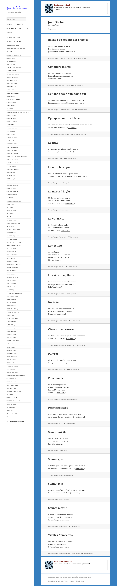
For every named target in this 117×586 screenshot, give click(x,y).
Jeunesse (61, 267)
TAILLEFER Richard (12, 367)
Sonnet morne (57, 508)
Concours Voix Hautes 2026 (17, 29)
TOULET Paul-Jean (12, 373)
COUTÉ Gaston (11, 132)
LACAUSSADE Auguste (13, 230)
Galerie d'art (80, 581)
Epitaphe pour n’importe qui (67, 94)
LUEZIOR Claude (11, 252)
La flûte (53, 142)
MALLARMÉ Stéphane (13, 255)
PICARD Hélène (11, 303)
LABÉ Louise (10, 227)
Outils (9, 34)
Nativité (53, 302)
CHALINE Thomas (12, 109)
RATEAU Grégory (12, 325)
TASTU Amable (11, 370)
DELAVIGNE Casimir (12, 148)
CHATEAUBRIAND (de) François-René (18, 113)
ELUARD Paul (11, 176)
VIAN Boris (10, 395)
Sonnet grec (56, 459)
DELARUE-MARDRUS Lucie (15, 144)
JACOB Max (10, 208)
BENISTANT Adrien (12, 84)
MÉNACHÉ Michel (12, 271)
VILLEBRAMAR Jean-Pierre (14, 402)
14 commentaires (80, 345)
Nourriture (69, 58)
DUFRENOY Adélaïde (13, 170)
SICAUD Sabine (11, 360)
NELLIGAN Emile (11, 284)
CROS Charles (11, 135)
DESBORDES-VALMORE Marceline (17, 157)
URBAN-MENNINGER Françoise (16, 376)
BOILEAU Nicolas (12, 90)
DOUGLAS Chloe (11, 167)
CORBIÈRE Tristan (12, 125)
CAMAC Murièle (11, 103)
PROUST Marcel (11, 306)
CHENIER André (11, 119)
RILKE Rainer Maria (12, 319)
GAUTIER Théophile (12, 192)
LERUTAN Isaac (11, 249)
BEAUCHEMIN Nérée (13, 75)
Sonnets (73, 183)
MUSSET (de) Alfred (12, 278)
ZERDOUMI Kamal (12, 414)
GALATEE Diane (11, 189)
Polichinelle (56, 378)
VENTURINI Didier (12, 383)
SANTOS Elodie (11, 351)
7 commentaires (88, 553)
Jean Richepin (54, 58)
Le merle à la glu (59, 191)
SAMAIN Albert (11, 344)
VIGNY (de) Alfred (12, 398)
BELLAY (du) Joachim (13, 78)
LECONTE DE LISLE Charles (15, 243)
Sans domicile (57, 432)
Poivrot (53, 353)
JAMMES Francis (11, 211)
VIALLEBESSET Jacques (14, 392)
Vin (66, 237)
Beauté (61, 475)
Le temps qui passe (70, 294)
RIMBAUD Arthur (11, 335)
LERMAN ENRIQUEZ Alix (14, 246)
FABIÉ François (11, 179)
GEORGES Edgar (12, 195)
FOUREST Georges (12, 186)
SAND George (11, 348)
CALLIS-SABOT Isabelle (13, 100)
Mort (72, 110)
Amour (61, 183)
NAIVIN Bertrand (11, 281)
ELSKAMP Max (11, 173)
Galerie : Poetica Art (15, 25)
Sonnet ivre (56, 483)
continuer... (69, 51)
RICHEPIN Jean (11, 332)
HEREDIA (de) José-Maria (14, 202)
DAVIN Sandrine (11, 141)
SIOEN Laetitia (11, 363)
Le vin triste (56, 218)
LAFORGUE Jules (12, 233)
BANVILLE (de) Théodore (14, 68)
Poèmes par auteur (14, 42)
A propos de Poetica (62, 581)
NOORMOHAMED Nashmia (14, 294)
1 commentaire (74, 237)
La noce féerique (59, 167)
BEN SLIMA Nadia (12, 81)
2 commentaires (78, 85)
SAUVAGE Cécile (11, 354)
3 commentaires (81, 58)
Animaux (61, 134)
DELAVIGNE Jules (12, 151)
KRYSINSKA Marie (12, 221)
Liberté (67, 134)
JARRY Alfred (10, 214)
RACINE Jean (10, 316)
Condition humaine (64, 110)
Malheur (61, 85)
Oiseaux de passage (61, 329)
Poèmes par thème (13, 38)
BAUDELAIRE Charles (13, 71)
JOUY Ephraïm (11, 217)
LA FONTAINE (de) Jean (13, 224)
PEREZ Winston (11, 300)
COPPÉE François (12, 122)
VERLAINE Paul (11, 389)
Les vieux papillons (61, 275)
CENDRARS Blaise (12, 106)
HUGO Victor (10, 205)
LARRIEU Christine (12, 240)
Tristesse (67, 85)
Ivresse (61, 369)
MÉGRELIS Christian (12, 268)
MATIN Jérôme (11, 259)
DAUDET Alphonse (12, 138)
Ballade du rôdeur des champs (68, 39)
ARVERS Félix (11, 65)
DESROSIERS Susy (12, 160)
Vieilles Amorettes (60, 535)
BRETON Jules (11, 97)
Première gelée (58, 407)
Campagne (62, 58)
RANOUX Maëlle (11, 322)
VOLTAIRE (10, 411)
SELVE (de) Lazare (12, 357)
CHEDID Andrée (11, 116)
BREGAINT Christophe (13, 94)
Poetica (50, 577)
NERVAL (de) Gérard (12, 287)
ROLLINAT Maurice (12, 338)
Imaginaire (66, 183)
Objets (61, 158)
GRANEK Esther (11, 198)
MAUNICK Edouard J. (13, 262)
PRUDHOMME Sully (12, 309)
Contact (72, 581)
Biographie (52, 29)
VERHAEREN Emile (12, 386)
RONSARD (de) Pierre (13, 341)
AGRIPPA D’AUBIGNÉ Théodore (16, 49)
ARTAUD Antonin (11, 62)
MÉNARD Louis (11, 275)
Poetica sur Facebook (15, 422)
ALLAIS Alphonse (11, 52)
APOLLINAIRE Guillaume (14, 56)
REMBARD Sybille (12, 329)
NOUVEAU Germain (12, 297)
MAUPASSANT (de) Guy (13, 265)
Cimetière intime (59, 66)
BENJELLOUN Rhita (12, 87)
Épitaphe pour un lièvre (64, 118)
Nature (78, 553)
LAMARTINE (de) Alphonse (14, 236)
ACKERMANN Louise (13, 46)
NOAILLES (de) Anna (13, 290)
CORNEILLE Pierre (12, 129)
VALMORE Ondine (12, 379)
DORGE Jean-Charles (13, 163)
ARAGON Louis (11, 59)
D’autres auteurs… (12, 417)
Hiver (60, 424)
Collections (51, 581)
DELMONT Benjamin (12, 154)
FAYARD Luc (10, 183)
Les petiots (55, 245)
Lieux (65, 451)
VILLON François (11, 405)
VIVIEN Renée (11, 408)
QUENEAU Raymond (13, 313)
